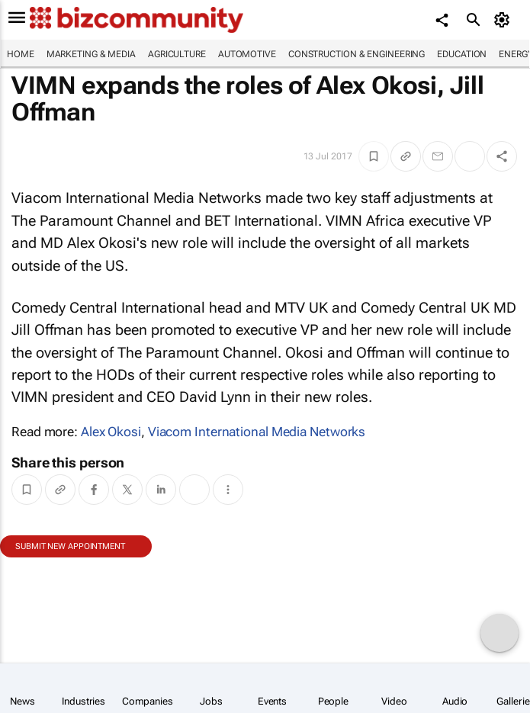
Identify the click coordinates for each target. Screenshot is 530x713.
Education (462, 54)
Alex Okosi (111, 431)
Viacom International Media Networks (257, 431)
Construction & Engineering (356, 54)
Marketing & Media (91, 54)
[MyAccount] (504, 19)
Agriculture (177, 54)
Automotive (247, 54)
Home (20, 54)
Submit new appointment (70, 546)
